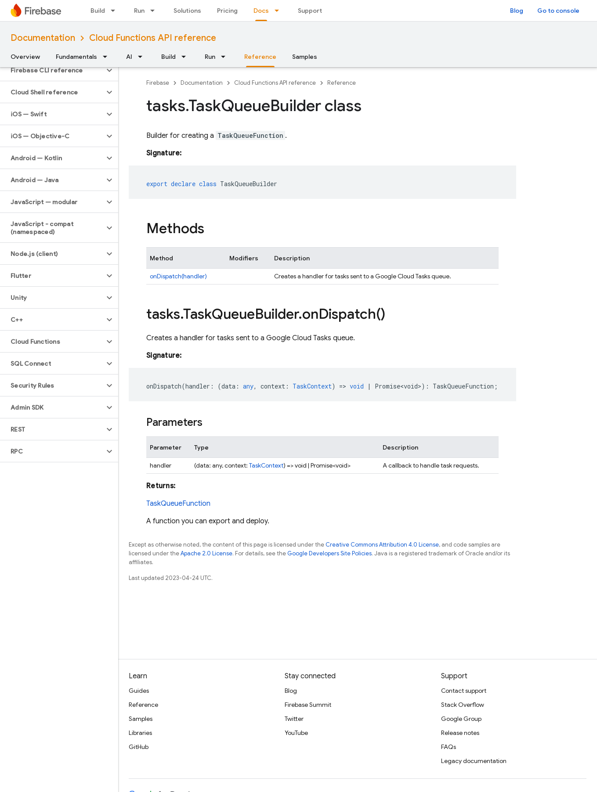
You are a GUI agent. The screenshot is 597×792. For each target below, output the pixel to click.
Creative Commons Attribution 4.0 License (382, 544)
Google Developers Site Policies (329, 553)
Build (97, 10)
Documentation (43, 37)
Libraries (140, 733)
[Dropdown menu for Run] (155, 10)
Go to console (558, 10)
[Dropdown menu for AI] (142, 56)
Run (139, 10)
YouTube (296, 733)
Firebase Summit (308, 705)
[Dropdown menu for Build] (115, 10)
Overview (25, 57)
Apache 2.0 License (206, 553)
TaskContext (266, 465)
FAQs (448, 747)
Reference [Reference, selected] (260, 57)
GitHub (138, 747)
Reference (341, 82)
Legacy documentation (474, 761)
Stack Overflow (462, 705)
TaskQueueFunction (178, 503)
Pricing (227, 10)
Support (310, 10)
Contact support (463, 691)
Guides (139, 691)
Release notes (460, 733)
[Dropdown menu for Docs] (279, 10)
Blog (516, 10)
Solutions (187, 10)
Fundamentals (76, 57)
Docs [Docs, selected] (261, 10)
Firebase (157, 82)
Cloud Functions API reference (152, 37)
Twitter (294, 719)
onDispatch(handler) (178, 276)
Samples (304, 57)
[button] (52, 70)
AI (129, 57)
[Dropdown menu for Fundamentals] (107, 56)
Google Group (461, 719)
